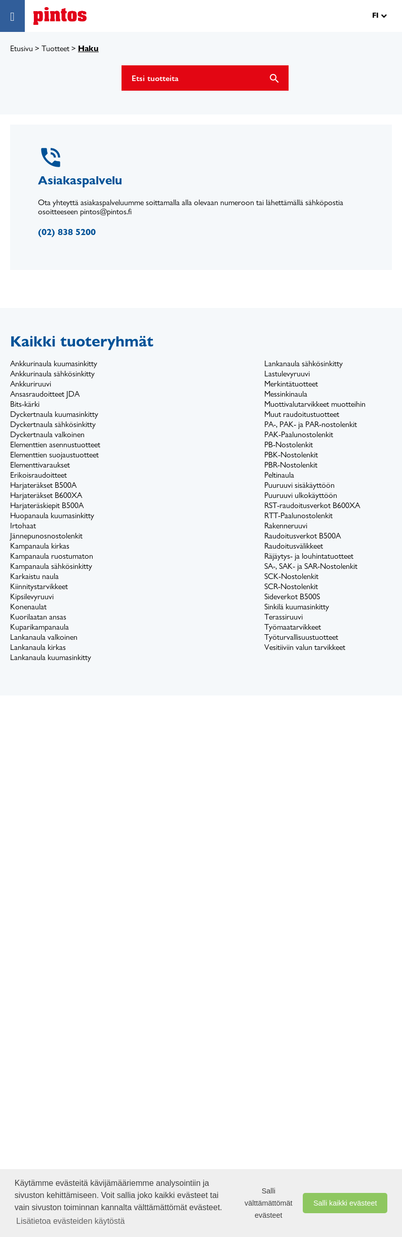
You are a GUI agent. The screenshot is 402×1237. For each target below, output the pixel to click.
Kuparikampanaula (39, 627)
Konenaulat (28, 606)
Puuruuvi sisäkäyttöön (299, 485)
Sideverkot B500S (292, 596)
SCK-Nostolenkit (291, 576)
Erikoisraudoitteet (38, 475)
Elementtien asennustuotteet (55, 444)
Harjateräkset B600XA (46, 495)
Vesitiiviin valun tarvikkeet (304, 647)
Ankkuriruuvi (30, 384)
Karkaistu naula (34, 576)
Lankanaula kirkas (38, 647)
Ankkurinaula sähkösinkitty (52, 373)
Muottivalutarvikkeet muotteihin (315, 404)
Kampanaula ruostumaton (51, 556)
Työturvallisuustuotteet (301, 637)
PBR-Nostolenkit (290, 465)
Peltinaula (279, 475)
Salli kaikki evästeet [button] (345, 1203)
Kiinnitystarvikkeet (39, 586)
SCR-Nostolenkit (291, 586)
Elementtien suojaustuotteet (54, 454)
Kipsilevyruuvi (32, 596)
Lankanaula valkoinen (43, 637)
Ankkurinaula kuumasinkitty (53, 363)
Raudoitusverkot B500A (302, 535)
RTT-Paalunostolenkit (298, 515)
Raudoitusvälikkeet (293, 546)
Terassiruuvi (283, 617)
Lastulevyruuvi (287, 373)
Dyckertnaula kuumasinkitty (54, 414)
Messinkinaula (285, 394)
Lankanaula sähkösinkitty (303, 363)
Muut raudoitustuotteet (301, 414)
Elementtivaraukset (40, 465)
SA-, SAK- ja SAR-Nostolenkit (310, 566)
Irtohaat (23, 525)
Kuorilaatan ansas (38, 617)
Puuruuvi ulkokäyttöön (300, 495)
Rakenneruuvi (285, 525)
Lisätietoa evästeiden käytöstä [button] (70, 1221)
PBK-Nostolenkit (291, 454)
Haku (88, 48)
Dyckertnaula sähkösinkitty (53, 424)
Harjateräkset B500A (43, 485)
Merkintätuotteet (291, 384)
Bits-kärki (24, 404)
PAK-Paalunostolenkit (298, 434)
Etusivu (21, 48)
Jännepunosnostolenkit (46, 535)
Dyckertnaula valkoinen (47, 434)
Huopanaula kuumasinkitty (52, 515)
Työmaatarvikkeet (292, 627)
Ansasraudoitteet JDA (44, 394)
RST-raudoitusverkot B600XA (312, 505)
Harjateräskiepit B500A (47, 505)
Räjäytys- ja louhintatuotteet (308, 556)
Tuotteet (55, 48)
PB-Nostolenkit (288, 444)
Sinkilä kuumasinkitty (296, 606)
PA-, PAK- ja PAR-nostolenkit (310, 424)
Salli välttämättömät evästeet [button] (268, 1203)
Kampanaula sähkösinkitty (51, 566)
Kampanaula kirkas (39, 546)
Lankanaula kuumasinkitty (50, 657)
